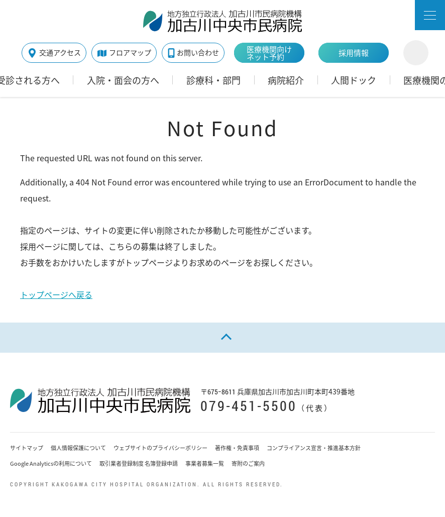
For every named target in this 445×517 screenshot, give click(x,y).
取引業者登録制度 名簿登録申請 (138, 463)
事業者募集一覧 (204, 463)
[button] (430, 15)
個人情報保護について (78, 448)
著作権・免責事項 (237, 448)
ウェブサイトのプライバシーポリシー (160, 448)
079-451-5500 (248, 405)
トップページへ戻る (56, 294)
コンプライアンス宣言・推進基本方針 (314, 448)
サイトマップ (26, 448)
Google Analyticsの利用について (51, 463)
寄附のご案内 (248, 463)
